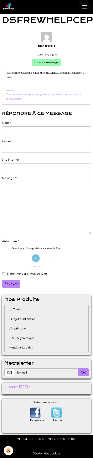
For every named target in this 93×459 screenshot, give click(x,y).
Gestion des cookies (47, 453)
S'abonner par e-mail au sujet (27, 273)
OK (83, 372)
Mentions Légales (21, 347)
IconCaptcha (35, 266)
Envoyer (11, 284)
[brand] (9, 6)
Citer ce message (46, 62)
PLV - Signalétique (22, 338)
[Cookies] (8, 450)
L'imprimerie (17, 328)
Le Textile (15, 309)
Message (8, 178)
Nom (5, 123)
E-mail (6, 141)
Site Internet (10, 159)
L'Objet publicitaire (22, 319)
